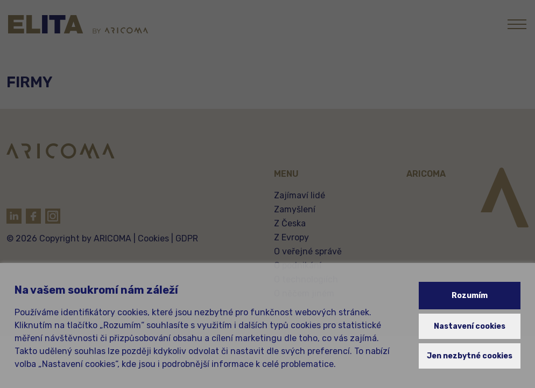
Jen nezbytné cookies (469, 356)
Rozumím (470, 295)
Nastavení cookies (469, 326)
